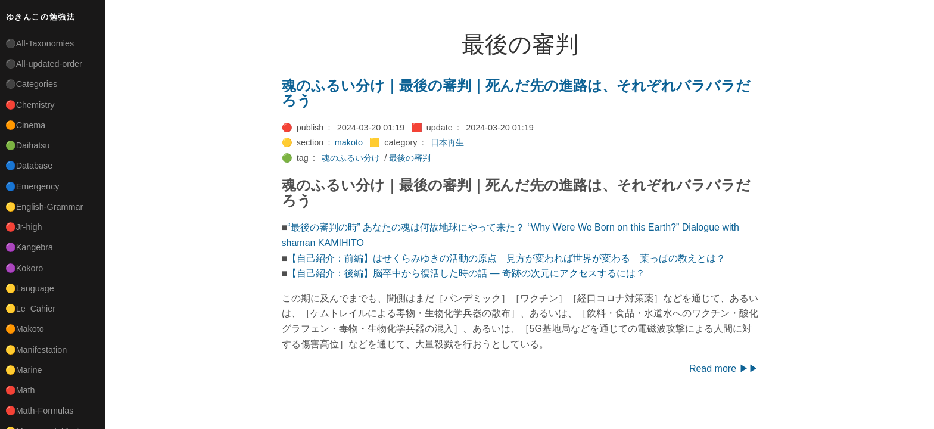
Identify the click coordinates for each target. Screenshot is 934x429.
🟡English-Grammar (44, 207)
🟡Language (29, 288)
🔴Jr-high (23, 227)
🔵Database (29, 165)
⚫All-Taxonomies (39, 43)
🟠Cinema (25, 125)
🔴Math (20, 390)
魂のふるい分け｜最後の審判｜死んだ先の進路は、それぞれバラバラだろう (516, 93)
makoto (349, 142)
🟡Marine (23, 370)
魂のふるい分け (351, 158)
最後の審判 (410, 158)
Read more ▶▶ (723, 368)
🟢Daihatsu (27, 145)
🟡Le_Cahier (30, 308)
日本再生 (447, 142)
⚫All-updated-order (43, 64)
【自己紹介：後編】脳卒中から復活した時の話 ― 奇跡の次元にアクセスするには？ (466, 273)
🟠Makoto (24, 329)
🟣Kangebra (29, 247)
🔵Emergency (32, 186)
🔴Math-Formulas (39, 410)
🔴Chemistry (30, 105)
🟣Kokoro (24, 268)
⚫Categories (31, 84)
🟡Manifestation (36, 350)
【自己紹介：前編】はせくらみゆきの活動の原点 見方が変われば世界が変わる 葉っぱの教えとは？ (506, 258)
